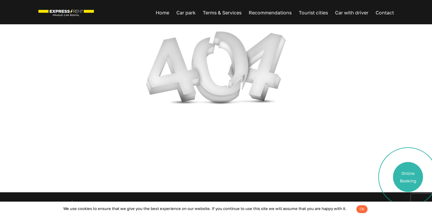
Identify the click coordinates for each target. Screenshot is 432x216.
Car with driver (351, 12)
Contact (385, 12)
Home (162, 12)
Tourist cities (313, 12)
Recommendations (270, 12)
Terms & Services (222, 12)
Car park (186, 12)
